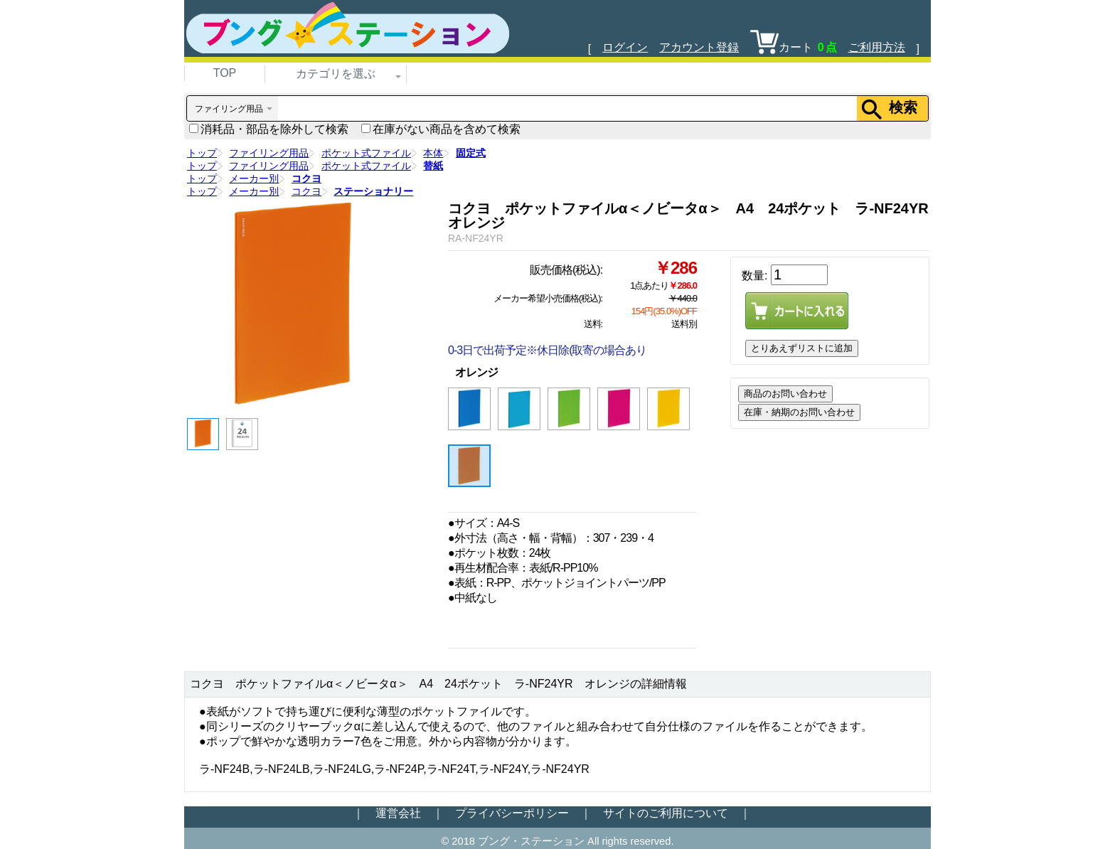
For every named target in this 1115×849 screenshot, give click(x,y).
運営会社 (398, 813)
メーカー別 (254, 178)
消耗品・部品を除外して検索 (268, 129)
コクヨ (306, 178)
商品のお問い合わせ (785, 393)
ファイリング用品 (269, 153)
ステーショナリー (373, 191)
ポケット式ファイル (366, 153)
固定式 (471, 153)
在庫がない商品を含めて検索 (441, 129)
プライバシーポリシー (512, 813)
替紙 (433, 165)
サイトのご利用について (665, 813)
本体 (433, 153)
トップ (202, 153)
